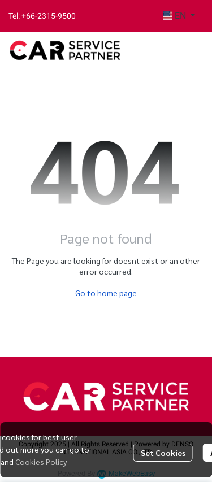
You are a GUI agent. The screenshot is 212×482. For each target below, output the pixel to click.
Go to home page (106, 293)
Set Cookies (163, 453)
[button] (179, 16)
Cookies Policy (41, 462)
